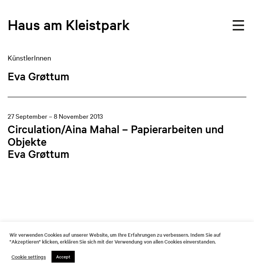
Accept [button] (63, 256)
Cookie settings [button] (28, 256)
